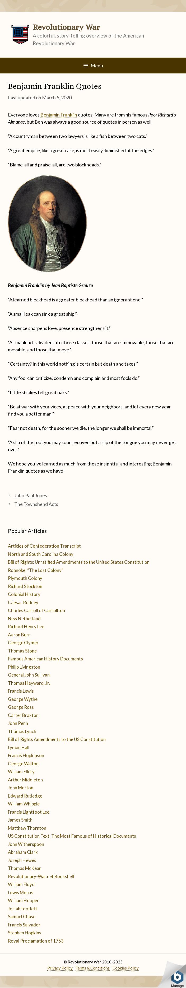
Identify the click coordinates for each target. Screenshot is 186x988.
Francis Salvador (24, 925)
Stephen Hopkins (24, 932)
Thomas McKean (24, 868)
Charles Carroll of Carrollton (36, 610)
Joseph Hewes (22, 860)
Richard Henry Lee (26, 626)
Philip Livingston (24, 667)
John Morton (20, 787)
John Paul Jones (30, 495)
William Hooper (23, 900)
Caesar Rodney (23, 602)
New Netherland (24, 618)
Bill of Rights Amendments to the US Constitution (57, 739)
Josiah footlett (22, 908)
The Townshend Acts (36, 504)
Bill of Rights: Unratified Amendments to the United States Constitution (79, 562)
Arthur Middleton (25, 779)
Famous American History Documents (45, 658)
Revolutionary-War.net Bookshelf (41, 876)
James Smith (20, 820)
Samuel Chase (21, 916)
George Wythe (23, 699)
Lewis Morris (20, 892)
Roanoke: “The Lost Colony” (35, 570)
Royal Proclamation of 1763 (36, 941)
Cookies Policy (126, 968)
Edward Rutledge (25, 796)
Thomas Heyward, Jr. (29, 683)
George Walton (23, 763)
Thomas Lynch (22, 731)
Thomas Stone (22, 651)
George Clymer (23, 642)
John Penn (18, 723)
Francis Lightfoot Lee (28, 812)
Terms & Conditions (93, 968)
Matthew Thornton (27, 828)
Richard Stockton (25, 586)
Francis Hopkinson (26, 755)
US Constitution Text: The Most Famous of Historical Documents (72, 836)
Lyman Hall (18, 747)
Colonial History (24, 594)
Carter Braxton (23, 715)
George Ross (21, 707)
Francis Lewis (21, 691)
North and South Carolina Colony (40, 554)
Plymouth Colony (25, 578)
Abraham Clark (23, 852)
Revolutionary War (66, 27)
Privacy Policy (60, 968)
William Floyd (21, 884)
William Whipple (24, 804)
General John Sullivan (29, 675)
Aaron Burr (19, 634)
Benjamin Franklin (58, 115)
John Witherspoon (26, 844)
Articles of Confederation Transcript (44, 546)
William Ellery (21, 771)
